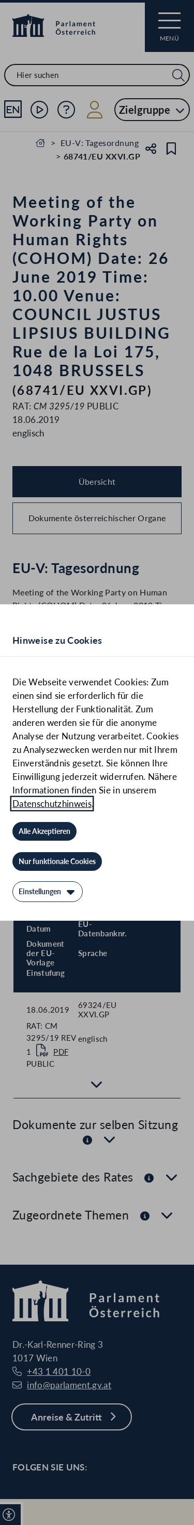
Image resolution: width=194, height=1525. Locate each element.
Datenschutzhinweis (52, 803)
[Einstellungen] (47, 891)
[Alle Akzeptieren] (44, 831)
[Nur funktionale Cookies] (57, 861)
